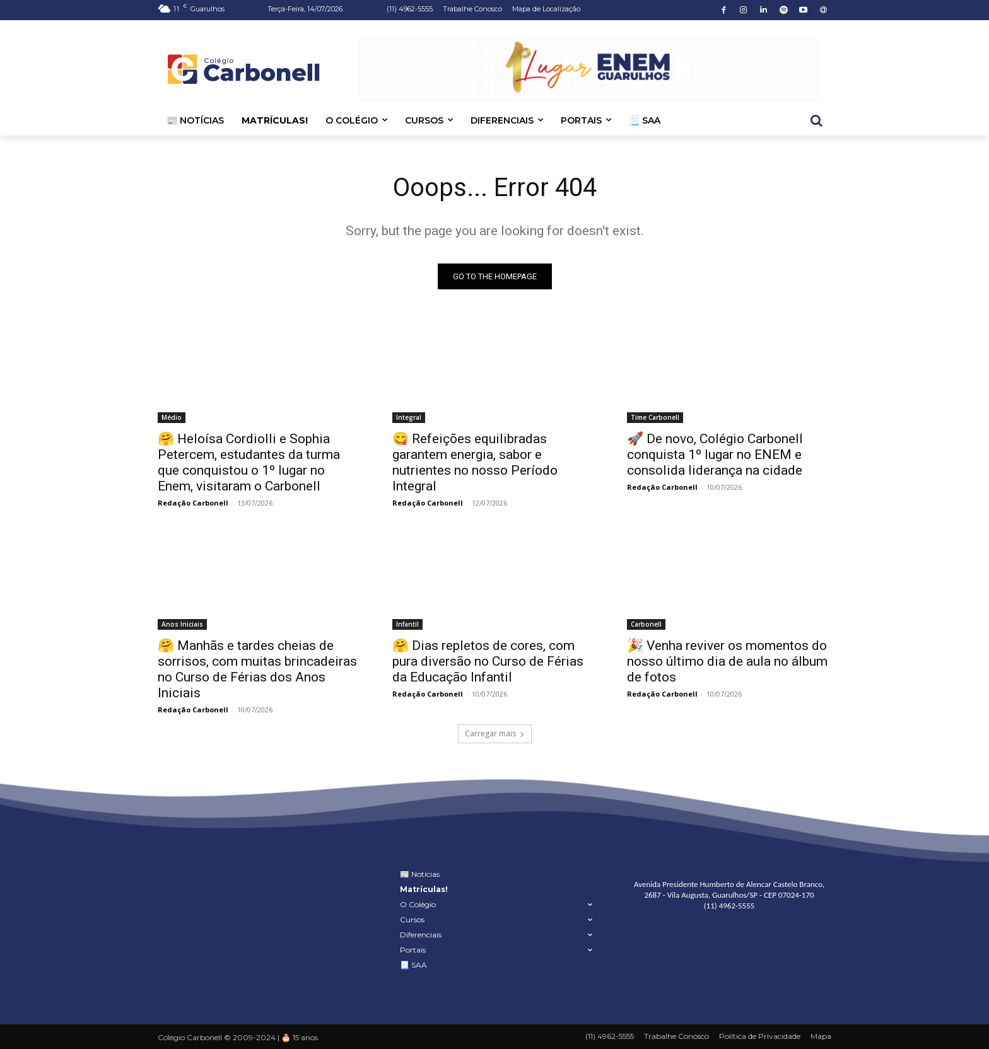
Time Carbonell (655, 417)
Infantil (407, 624)
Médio (171, 417)
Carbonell (646, 624)
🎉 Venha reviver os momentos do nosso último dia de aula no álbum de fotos (727, 661)
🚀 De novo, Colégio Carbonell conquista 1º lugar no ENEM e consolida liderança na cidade (715, 454)
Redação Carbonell (193, 502)
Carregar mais (495, 733)
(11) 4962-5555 (729, 905)
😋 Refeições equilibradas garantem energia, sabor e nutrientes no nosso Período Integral (475, 462)
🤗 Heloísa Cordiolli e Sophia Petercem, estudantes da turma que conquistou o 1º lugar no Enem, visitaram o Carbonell (249, 462)
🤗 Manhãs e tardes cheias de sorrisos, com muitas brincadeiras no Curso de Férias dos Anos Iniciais (257, 669)
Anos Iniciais (182, 624)
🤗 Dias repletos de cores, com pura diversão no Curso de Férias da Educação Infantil (487, 661)
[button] (816, 120)
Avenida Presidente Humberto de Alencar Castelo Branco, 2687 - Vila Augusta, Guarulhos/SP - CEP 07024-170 (729, 889)
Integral (408, 417)
